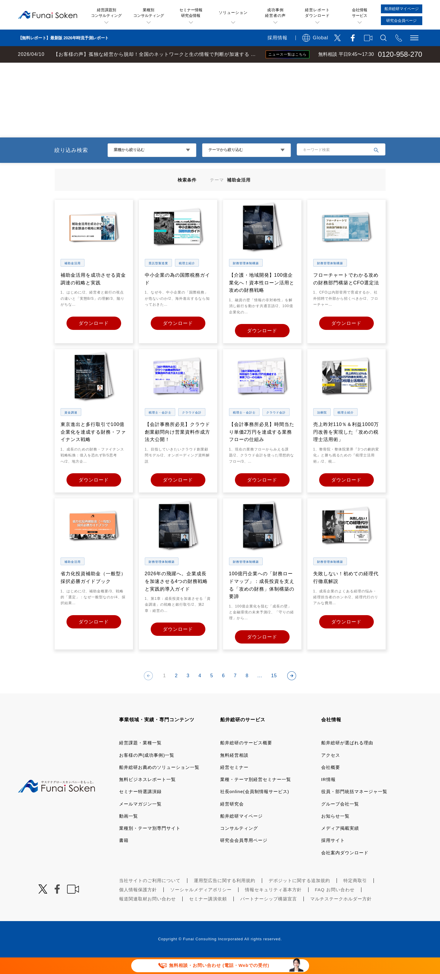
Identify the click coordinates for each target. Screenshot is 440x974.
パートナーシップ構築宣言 (268, 915)
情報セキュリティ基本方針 (273, 906)
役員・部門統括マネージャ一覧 (354, 808)
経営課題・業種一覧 (140, 759)
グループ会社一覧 (340, 820)
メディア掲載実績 (340, 844)
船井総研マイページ (241, 832)
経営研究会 (232, 820)
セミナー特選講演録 (140, 808)
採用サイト (333, 856)
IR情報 (328, 795)
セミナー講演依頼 (208, 915)
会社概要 (330, 783)
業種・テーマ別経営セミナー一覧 (255, 795)
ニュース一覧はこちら (287, 54)
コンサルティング (239, 844)
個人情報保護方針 (138, 906)
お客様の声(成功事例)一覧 (147, 771)
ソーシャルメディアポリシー (201, 906)
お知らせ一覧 (335, 832)
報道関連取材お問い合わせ (147, 915)
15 (274, 692)
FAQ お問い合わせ (335, 906)
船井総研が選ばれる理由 (347, 759)
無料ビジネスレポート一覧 (147, 795)
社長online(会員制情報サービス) (254, 808)
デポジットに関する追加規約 (299, 897)
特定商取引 (355, 897)
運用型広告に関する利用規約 (224, 897)
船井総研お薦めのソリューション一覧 (159, 783)
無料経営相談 (234, 771)
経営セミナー (234, 783)
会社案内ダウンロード (344, 869)
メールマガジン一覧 (140, 820)
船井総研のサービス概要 (246, 759)
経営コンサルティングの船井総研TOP (44, 68)
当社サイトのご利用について (150, 897)
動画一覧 (128, 832)
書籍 (124, 856)
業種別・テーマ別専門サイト (150, 844)
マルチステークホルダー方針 (341, 915)
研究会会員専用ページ (243, 856)
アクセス (330, 771)
